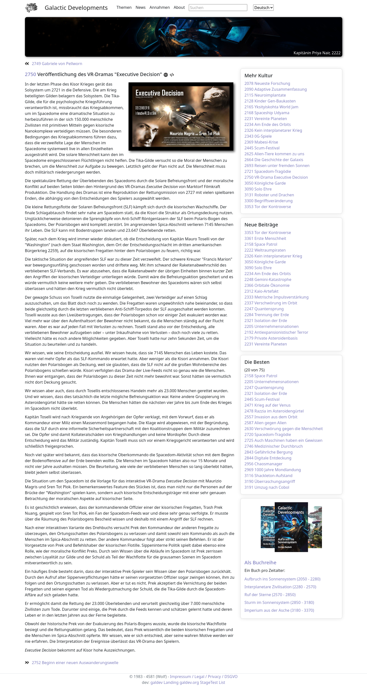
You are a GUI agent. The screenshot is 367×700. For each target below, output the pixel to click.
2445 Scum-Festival (262, 148)
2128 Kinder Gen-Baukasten (270, 101)
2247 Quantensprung (264, 308)
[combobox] (263, 7)
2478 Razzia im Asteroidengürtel (274, 411)
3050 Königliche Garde (265, 183)
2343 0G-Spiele (258, 136)
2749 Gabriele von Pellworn (53, 63)
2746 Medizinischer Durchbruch (274, 446)
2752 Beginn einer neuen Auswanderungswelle (71, 662)
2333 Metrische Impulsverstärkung (277, 297)
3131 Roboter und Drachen (269, 195)
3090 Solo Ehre (258, 189)
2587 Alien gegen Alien (266, 422)
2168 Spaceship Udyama (267, 112)
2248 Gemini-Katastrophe (268, 279)
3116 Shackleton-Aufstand (269, 475)
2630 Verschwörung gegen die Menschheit (284, 428)
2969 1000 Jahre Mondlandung (273, 469)
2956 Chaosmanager (264, 464)
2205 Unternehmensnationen (272, 326)
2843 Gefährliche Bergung (269, 452)
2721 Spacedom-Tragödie (268, 171)
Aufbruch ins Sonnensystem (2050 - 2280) (282, 579)
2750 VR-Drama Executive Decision (276, 177)
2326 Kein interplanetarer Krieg (273, 130)
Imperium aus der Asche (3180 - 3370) (279, 610)
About (179, 7)
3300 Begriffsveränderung (269, 200)
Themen (124, 7)
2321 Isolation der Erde (266, 320)
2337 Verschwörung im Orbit (271, 303)
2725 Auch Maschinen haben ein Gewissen (284, 440)
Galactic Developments (76, 7)
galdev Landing (165, 682)
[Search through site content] (218, 7)
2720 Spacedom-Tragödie (268, 434)
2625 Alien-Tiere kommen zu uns (274, 153)
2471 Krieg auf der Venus (268, 405)
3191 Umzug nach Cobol (267, 487)
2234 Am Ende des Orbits (268, 124)
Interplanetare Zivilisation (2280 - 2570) (280, 586)
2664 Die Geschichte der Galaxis (274, 159)
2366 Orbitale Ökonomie (267, 285)
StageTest (209, 682)
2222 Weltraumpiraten (265, 250)
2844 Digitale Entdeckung (268, 458)
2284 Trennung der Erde (267, 314)
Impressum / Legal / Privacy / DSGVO (203, 676)
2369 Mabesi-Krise (261, 142)
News (141, 7)
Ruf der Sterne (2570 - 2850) (270, 594)
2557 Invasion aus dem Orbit (271, 417)
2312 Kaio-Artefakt (262, 291)
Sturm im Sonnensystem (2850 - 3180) (279, 602)
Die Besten (257, 362)
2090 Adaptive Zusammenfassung (276, 89)
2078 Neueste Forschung (267, 83)
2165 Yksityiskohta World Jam (271, 107)
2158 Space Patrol (261, 244)
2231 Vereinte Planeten (266, 118)
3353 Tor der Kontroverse (268, 206)
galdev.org (189, 682)
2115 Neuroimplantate (265, 95)
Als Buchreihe (260, 562)
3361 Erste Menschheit (265, 238)
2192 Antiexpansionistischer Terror (276, 332)
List (222, 682)
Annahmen (160, 7)
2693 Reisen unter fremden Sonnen (277, 165)
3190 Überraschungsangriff (270, 481)
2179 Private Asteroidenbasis (271, 338)
